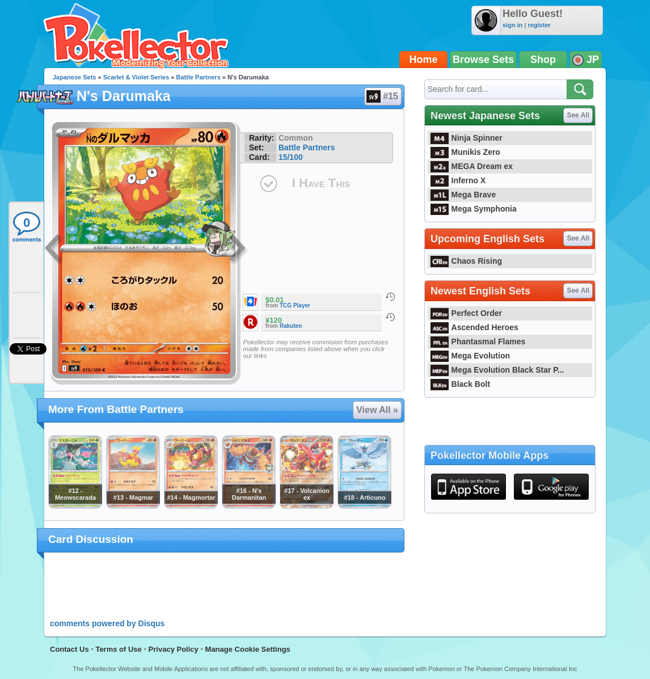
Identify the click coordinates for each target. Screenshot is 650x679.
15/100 (290, 157)
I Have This (321, 183)
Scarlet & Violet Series (136, 77)
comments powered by (107, 623)
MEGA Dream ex (471, 166)
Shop (543, 59)
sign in (512, 25)
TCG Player (295, 305)
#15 (382, 96)
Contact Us (69, 649)
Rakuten (291, 326)
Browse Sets (483, 59)
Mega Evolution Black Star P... (497, 369)
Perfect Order (466, 313)
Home (424, 59)
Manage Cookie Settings (247, 649)
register (538, 25)
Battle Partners (198, 77)
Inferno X (458, 180)
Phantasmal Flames (477, 341)
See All (578, 115)
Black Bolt (460, 384)
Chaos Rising (466, 260)
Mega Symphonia (473, 208)
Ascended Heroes (474, 327)
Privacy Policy (174, 649)
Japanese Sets (74, 77)
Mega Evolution (470, 355)
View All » (377, 410)
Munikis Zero (465, 152)
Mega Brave (463, 194)
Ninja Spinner (466, 137)
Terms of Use (118, 649)
